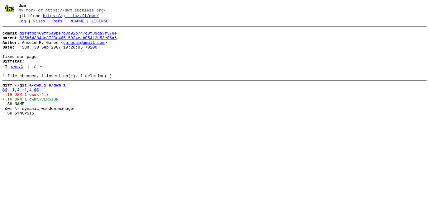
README (76, 24)
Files (39, 24)
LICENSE (100, 24)
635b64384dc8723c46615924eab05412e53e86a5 (68, 42)
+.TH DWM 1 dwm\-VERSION (30, 114)
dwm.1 (17, 77)
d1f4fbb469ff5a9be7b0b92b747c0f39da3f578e (68, 37)
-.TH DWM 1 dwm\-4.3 (25, 108)
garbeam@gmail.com (84, 48)
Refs (57, 24)
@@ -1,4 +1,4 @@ (20, 103)
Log (22, 24)
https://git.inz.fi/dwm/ (71, 18)
